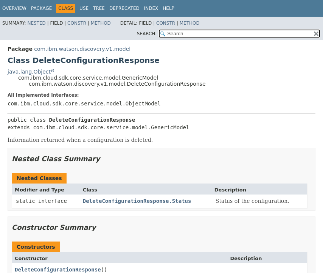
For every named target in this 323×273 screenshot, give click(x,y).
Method (101, 23)
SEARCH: (147, 33)
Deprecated (124, 8)
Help (168, 8)
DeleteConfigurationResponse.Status (137, 201)
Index (151, 8)
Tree (99, 8)
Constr (76, 23)
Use (84, 8)
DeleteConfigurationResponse (58, 270)
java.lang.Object (29, 72)
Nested (36, 23)
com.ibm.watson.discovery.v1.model (82, 49)
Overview (14, 8)
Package (41, 8)
